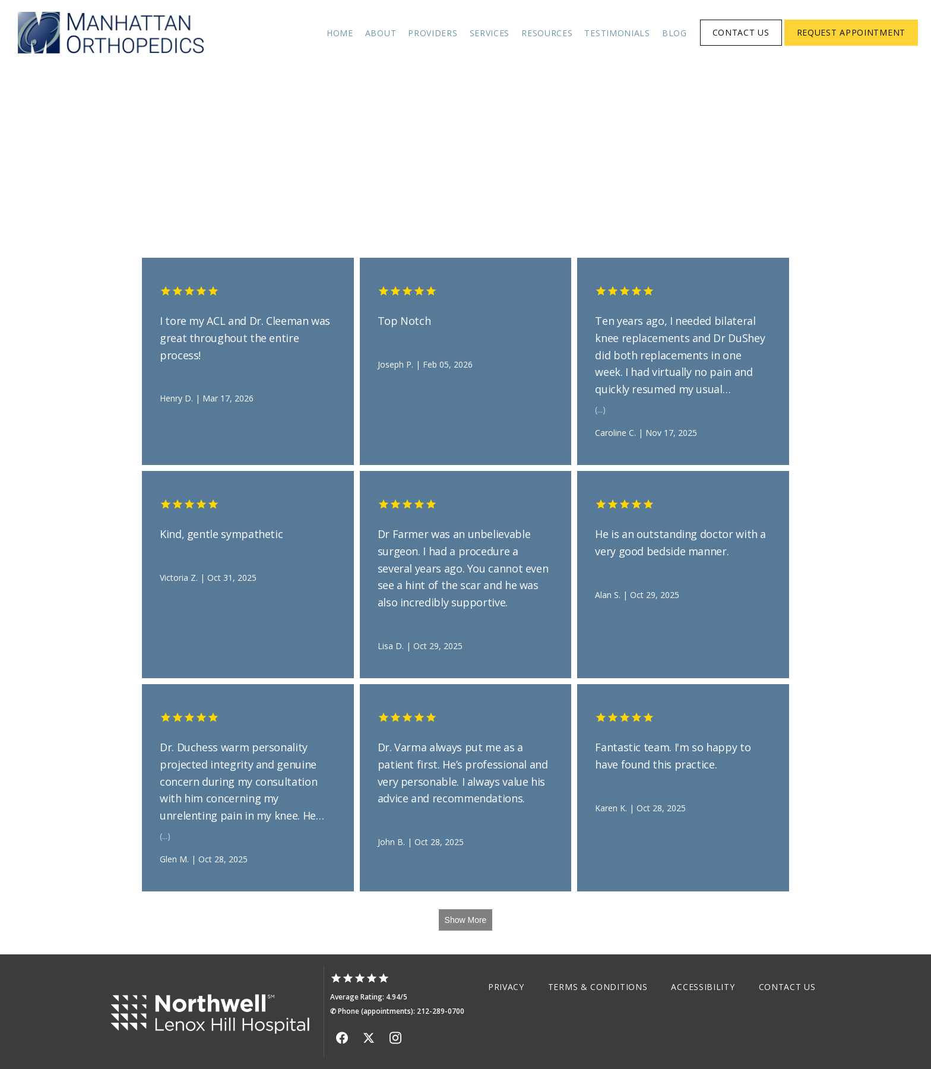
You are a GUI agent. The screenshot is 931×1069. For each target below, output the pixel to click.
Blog (674, 33)
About (381, 33)
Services (490, 33)
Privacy (506, 986)
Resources (546, 33)
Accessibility (702, 986)
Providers (432, 33)
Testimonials (617, 33)
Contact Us (787, 986)
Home (340, 33)
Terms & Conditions (598, 986)
